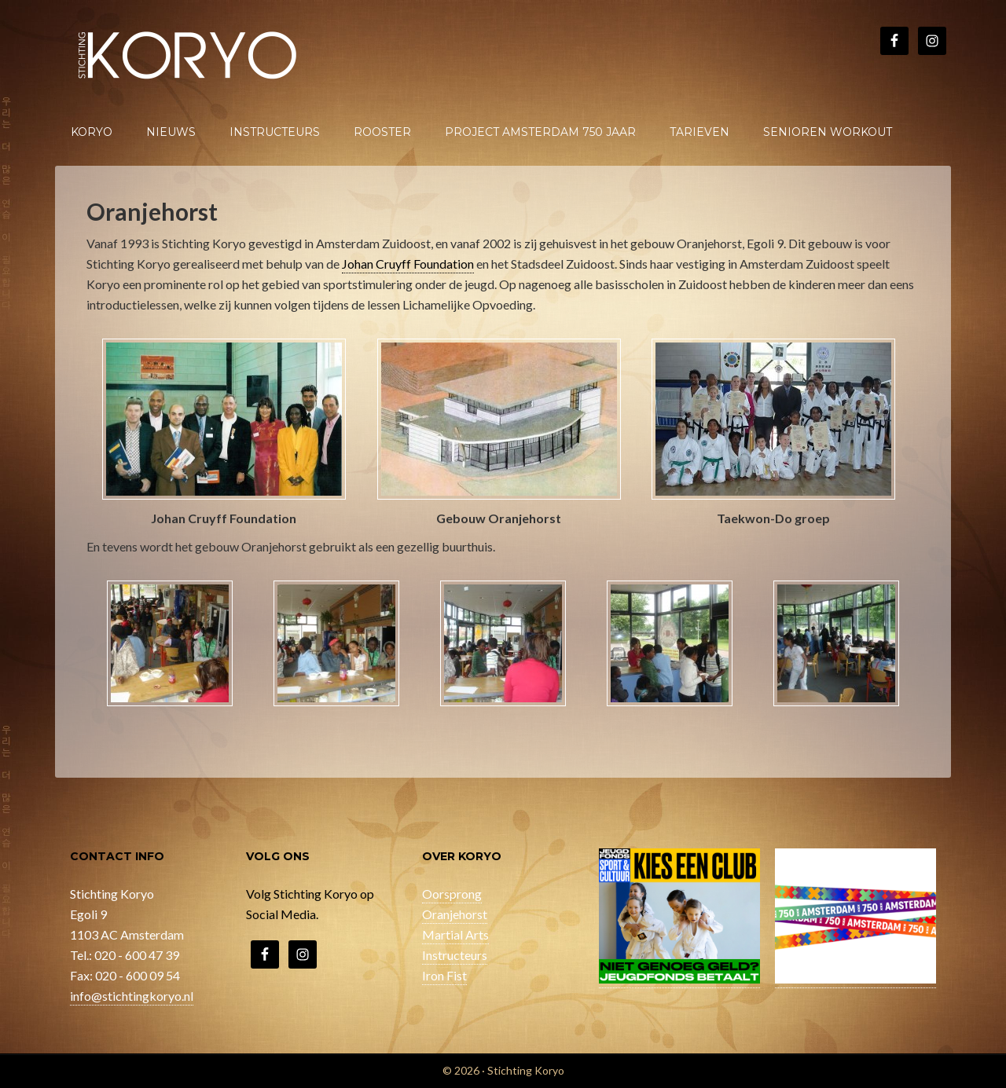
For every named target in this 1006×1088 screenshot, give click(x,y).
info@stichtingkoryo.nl (131, 995)
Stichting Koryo (188, 55)
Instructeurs (454, 954)
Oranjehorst (454, 914)
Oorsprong (452, 893)
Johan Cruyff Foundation (408, 263)
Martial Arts (455, 934)
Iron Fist (444, 975)
